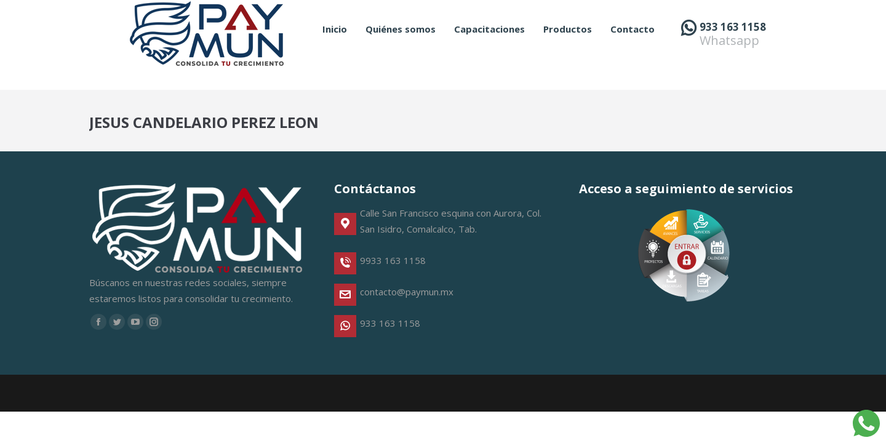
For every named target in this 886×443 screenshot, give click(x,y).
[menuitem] (334, 51)
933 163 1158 (733, 49)
